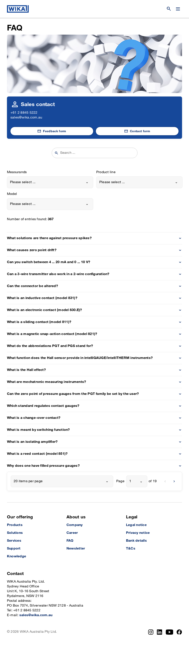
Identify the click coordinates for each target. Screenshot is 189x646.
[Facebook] (179, 632)
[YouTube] (169, 632)
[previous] (165, 481)
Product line (106, 172)
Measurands (17, 172)
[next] (174, 481)
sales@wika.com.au (26, 117)
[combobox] (50, 182)
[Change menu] (178, 9)
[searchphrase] (97, 153)
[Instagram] (150, 632)
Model (12, 194)
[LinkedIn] (159, 632)
